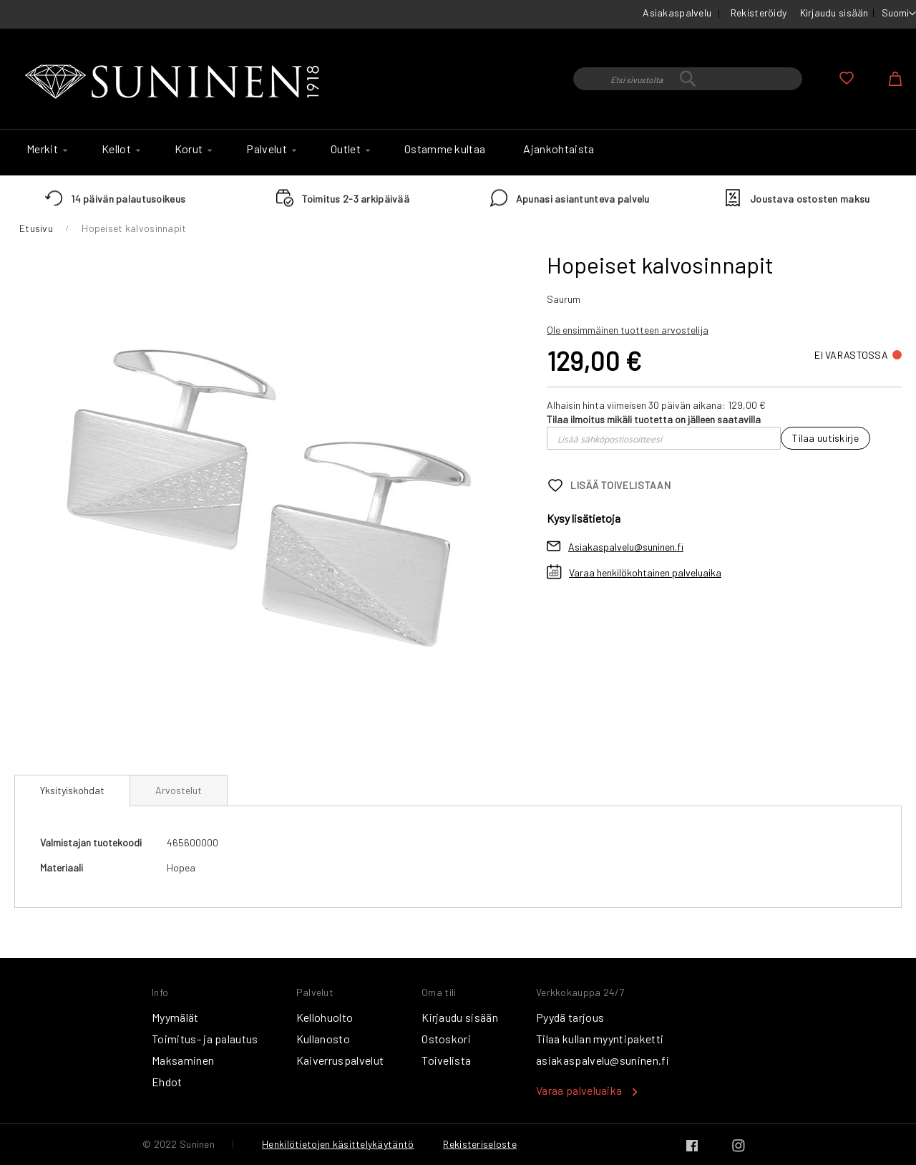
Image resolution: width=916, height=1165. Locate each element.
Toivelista (446, 1060)
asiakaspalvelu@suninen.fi (602, 1060)
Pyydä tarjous (570, 1017)
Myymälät (175, 1017)
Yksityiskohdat (72, 790)
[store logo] (175, 82)
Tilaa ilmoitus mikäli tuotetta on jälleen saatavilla (654, 419)
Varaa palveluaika (579, 1090)
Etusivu (36, 228)
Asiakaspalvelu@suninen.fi (625, 547)
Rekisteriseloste (479, 1144)
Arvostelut (178, 790)
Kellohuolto (325, 1017)
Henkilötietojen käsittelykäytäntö (338, 1144)
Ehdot (167, 1081)
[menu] (458, 152)
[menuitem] (45, 149)
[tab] (72, 790)
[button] (899, 13)
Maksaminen (183, 1060)
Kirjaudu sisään (834, 12)
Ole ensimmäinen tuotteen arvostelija (627, 330)
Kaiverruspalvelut (340, 1060)
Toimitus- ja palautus (205, 1038)
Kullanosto (323, 1038)
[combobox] (687, 78)
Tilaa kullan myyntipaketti (599, 1038)
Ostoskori (446, 1038)
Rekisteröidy (758, 12)
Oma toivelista (846, 78)
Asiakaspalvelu (677, 12)
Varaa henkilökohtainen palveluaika (645, 572)
